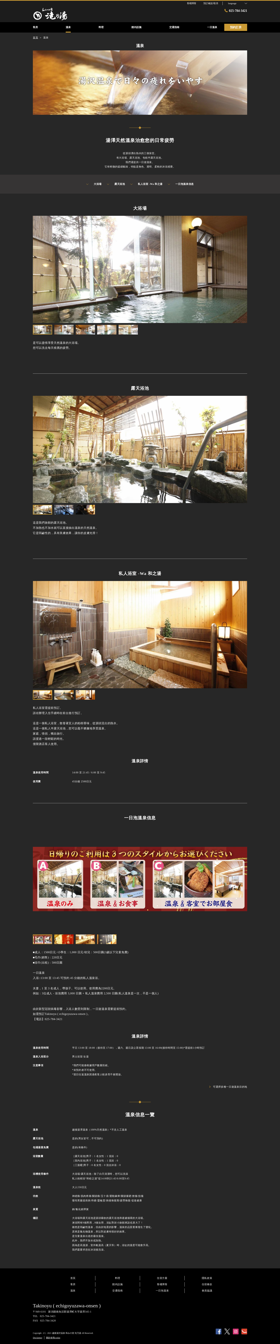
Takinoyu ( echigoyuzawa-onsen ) (67, 1305)
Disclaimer (37, 1337)
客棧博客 (162, 1284)
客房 (73, 1284)
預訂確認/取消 (210, 3)
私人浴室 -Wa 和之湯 (146, 184)
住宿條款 (207, 1284)
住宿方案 (162, 1278)
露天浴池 (116, 184)
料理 (117, 1278)
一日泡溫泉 (162, 1290)
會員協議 (207, 1290)
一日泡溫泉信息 (181, 184)
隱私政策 (207, 1278)
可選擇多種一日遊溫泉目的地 (228, 1086)
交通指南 (117, 1290)
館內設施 (117, 1284)
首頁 (73, 1278)
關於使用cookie (53, 1337)
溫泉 (73, 1290)
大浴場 (94, 184)
